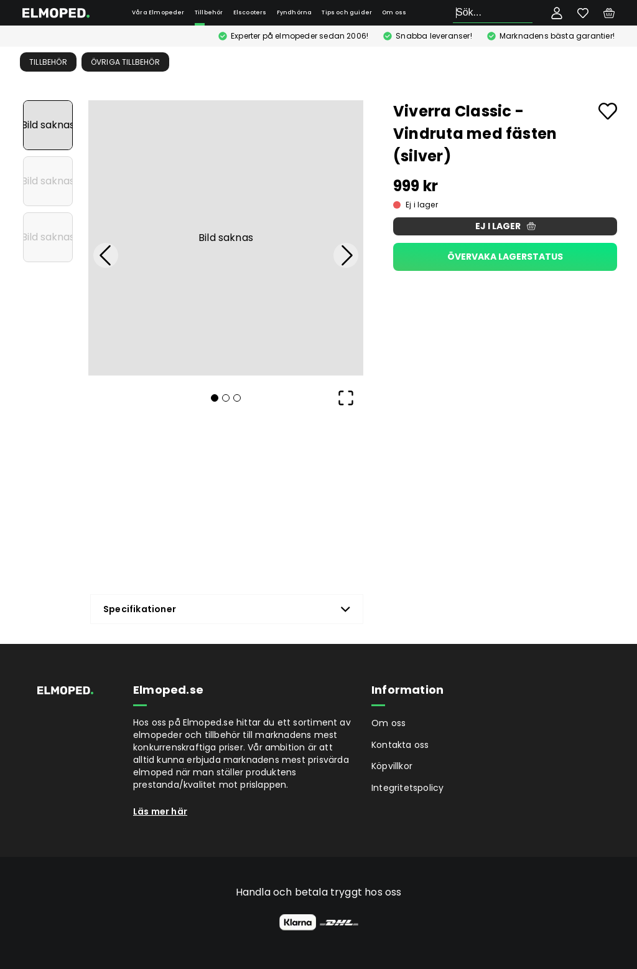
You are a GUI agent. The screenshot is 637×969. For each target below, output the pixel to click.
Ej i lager (505, 226)
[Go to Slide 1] (48, 125)
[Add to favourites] (607, 111)
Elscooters (250, 12)
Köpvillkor (391, 766)
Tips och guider (347, 12)
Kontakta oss (400, 745)
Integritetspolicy (407, 788)
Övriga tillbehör (125, 62)
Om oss (394, 12)
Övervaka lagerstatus (505, 256)
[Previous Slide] (105, 255)
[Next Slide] (345, 255)
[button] (225, 238)
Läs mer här (160, 811)
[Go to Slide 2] (48, 181)
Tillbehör (209, 12)
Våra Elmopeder (158, 12)
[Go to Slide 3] (48, 237)
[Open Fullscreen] (345, 397)
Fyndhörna (294, 12)
